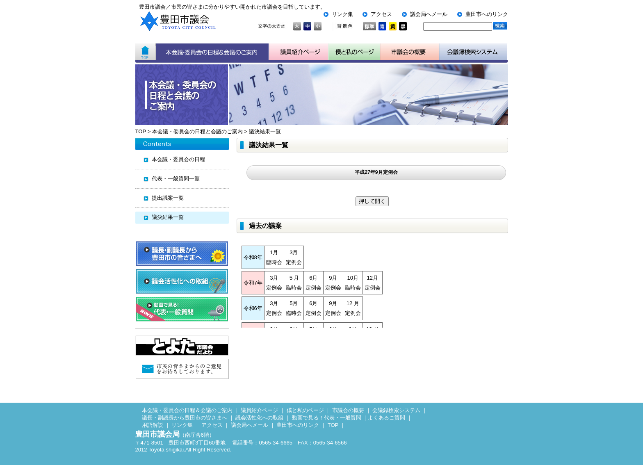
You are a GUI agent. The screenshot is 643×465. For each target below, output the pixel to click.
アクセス (381, 14)
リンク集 (342, 14)
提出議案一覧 (168, 198)
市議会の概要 (348, 410)
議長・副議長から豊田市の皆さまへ (184, 418)
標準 (369, 26)
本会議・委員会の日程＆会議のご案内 (212, 52)
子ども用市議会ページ (354, 52)
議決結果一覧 (265, 131)
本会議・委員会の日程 (178, 159)
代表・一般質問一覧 (176, 179)
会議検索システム (473, 52)
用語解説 (152, 425)
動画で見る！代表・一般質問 (326, 418)
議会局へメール (428, 14)
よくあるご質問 (386, 418)
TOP (140, 131)
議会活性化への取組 (259, 418)
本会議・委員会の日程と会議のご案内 (197, 131)
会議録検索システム (396, 410)
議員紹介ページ (298, 52)
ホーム (145, 52)
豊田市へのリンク (486, 14)
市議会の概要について (409, 52)
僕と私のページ (305, 410)
